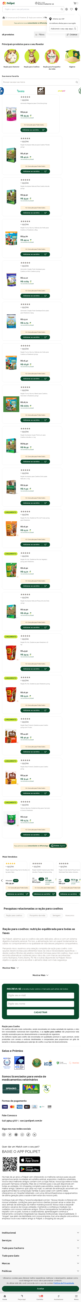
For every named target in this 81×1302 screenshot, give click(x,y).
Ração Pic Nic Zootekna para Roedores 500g (35, 684)
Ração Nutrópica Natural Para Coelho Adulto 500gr (34, 187)
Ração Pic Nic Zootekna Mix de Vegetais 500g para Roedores (33, 560)
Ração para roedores (35, 17)
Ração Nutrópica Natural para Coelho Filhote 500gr (35, 146)
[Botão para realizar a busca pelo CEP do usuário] (75, 28)
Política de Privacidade (64, 1283)
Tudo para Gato (40, 1255)
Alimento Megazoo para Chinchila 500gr (33, 103)
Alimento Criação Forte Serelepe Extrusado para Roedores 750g (34, 312)
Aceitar (40, 1289)
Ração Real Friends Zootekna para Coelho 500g (34, 768)
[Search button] (62, 9)
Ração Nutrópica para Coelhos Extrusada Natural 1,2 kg (33, 478)
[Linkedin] (34, 1135)
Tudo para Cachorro (40, 1248)
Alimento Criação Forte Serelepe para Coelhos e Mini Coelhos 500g (32, 270)
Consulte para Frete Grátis (34, 125)
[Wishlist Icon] (71, 9)
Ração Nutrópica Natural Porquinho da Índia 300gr (34, 602)
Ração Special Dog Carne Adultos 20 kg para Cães (18, 871)
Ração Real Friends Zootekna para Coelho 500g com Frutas (34, 726)
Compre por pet (12, 17)
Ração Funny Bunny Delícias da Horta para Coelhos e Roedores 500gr (34, 353)
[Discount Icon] (66, 9)
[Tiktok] (28, 1135)
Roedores (23, 17)
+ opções (24, 100)
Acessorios (69, 915)
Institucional (40, 1232)
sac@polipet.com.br (31, 1120)
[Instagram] (4, 1135)
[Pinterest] (16, 1135)
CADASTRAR (40, 1012)
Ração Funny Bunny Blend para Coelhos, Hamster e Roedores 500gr (34, 395)
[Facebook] (10, 1135)
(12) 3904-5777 (9, 1120)
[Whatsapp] (22, 1135)
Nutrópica (12, 958)
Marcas (40, 1263)
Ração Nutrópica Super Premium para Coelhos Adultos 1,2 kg (33, 436)
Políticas (40, 1271)
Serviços (40, 1240)
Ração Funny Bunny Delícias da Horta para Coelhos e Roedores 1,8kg (34, 229)
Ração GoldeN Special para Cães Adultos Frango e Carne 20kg (43, 871)
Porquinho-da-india (37, 915)
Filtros (39, 34)
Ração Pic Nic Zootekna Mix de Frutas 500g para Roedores (35, 519)
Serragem (56, 915)
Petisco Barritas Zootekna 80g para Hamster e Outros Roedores (35, 809)
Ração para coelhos (14, 915)
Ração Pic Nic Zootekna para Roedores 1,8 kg (34, 643)
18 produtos (8, 34)
